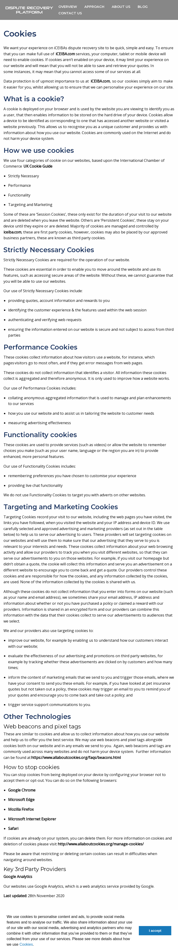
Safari (13, 828)
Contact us (70, 13)
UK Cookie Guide (37, 166)
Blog (143, 7)
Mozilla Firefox (21, 809)
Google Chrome (21, 790)
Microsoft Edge (21, 799)
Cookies (26, 944)
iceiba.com (12, 232)
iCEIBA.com (65, 53)
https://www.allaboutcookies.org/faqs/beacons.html (76, 757)
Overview (67, 7)
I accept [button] (155, 931)
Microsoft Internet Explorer (32, 819)
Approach (94, 7)
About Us (121, 7)
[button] (35, 945)
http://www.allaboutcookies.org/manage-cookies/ (101, 844)
